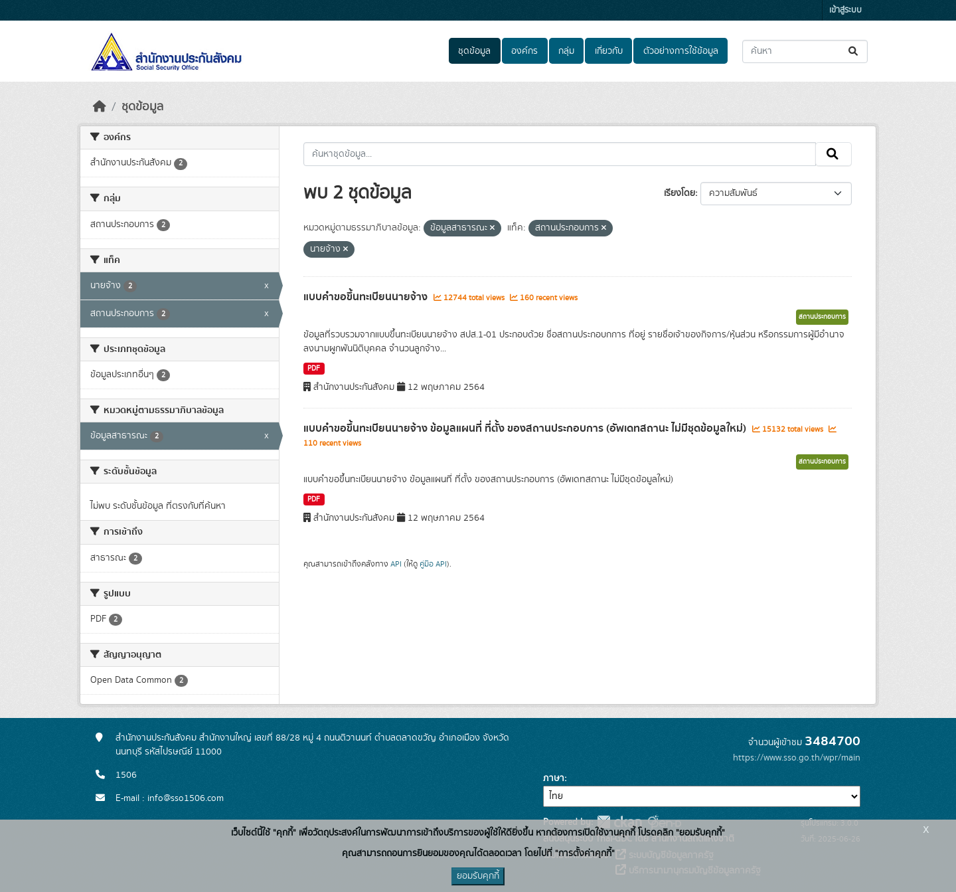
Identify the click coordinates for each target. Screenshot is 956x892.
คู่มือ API (433, 564)
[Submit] (854, 51)
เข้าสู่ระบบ (845, 10)
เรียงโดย (679, 193)
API (396, 564)
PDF (313, 368)
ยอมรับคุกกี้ (478, 876)
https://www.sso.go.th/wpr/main (796, 757)
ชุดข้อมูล (474, 51)
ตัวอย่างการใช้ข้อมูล (680, 51)
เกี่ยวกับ (609, 51)
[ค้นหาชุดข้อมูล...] (805, 51)
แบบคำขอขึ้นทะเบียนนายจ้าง (366, 297)
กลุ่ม (566, 51)
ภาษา (553, 778)
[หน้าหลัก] (99, 107)
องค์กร (524, 51)
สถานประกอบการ (822, 316)
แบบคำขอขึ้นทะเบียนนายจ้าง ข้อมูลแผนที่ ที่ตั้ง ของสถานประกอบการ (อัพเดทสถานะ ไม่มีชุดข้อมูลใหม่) (526, 428)
